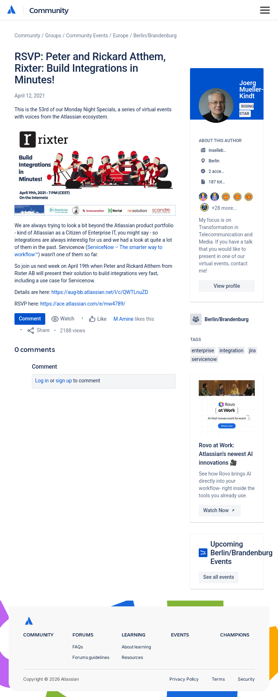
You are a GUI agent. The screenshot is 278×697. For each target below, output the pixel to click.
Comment (30, 318)
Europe (121, 35)
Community (49, 10)
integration (231, 350)
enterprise (202, 350)
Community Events (87, 35)
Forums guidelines (90, 657)
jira (252, 350)
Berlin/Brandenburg (154, 35)
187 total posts (222, 181)
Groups (53, 35)
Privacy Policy (184, 679)
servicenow (204, 359)
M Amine (124, 319)
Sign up (64, 380)
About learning (136, 647)
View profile (227, 286)
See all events (218, 577)
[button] (95, 170)
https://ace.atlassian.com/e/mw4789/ (82, 304)
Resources (132, 657)
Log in (42, 380)
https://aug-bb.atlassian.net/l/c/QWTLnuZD (99, 292)
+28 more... (224, 208)
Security (246, 679)
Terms (218, 679)
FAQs (77, 647)
